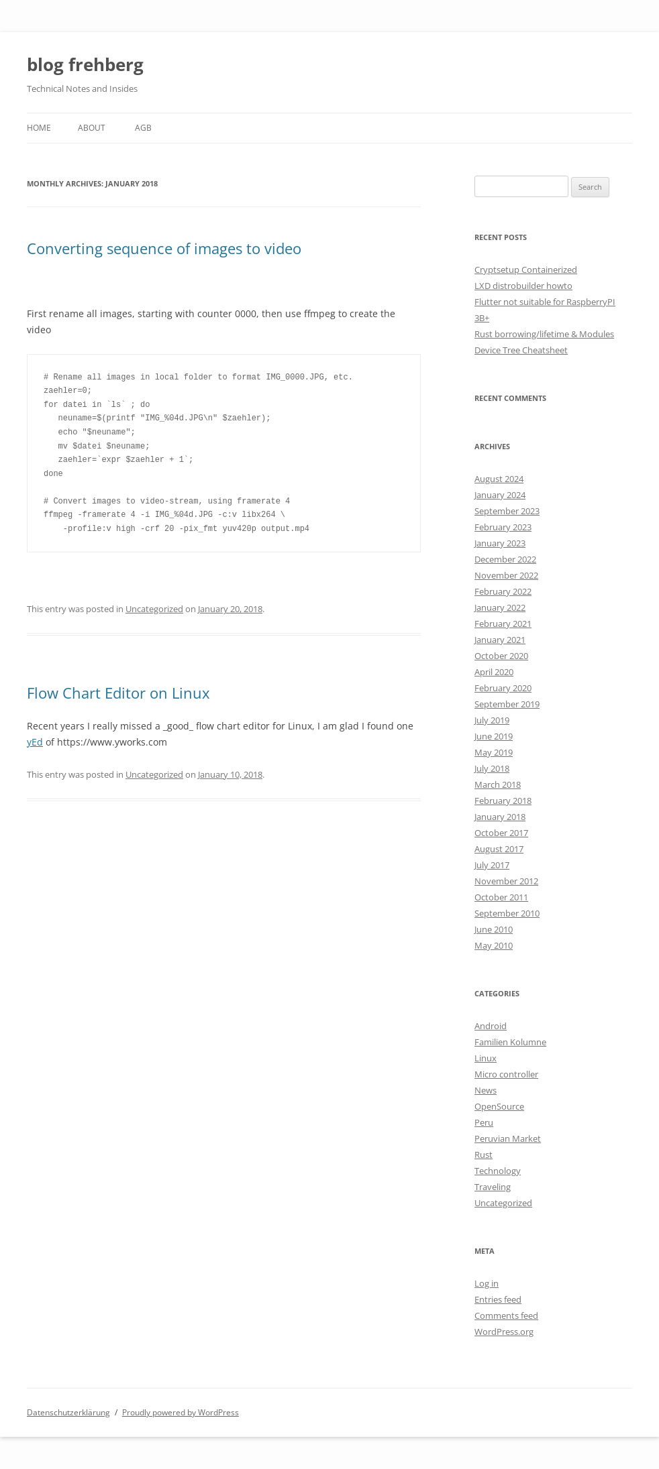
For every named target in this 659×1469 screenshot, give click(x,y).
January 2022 (499, 607)
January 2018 (499, 817)
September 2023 (507, 511)
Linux (485, 1058)
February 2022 (502, 591)
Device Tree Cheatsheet (521, 350)
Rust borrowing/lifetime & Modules (544, 334)
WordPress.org (504, 1332)
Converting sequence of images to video (164, 248)
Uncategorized (154, 609)
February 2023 (502, 527)
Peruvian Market (507, 1138)
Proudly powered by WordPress (180, 1412)
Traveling (492, 1187)
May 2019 (493, 752)
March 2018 (497, 784)
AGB (143, 127)
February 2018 (502, 801)
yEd (35, 742)
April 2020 (493, 672)
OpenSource (499, 1106)
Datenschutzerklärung (68, 1412)
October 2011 (501, 897)
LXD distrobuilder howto (523, 286)
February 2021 (502, 624)
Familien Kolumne (510, 1042)
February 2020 (502, 688)
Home (39, 127)
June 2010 (493, 929)
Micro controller (506, 1074)
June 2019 (493, 736)
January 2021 (499, 640)
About (91, 127)
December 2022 (505, 559)
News (485, 1090)
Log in (486, 1283)
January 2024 (499, 495)
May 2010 (493, 945)
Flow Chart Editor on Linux (118, 693)
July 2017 (491, 865)
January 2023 (499, 543)
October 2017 (501, 833)
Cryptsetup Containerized (525, 269)
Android (490, 1026)
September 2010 (507, 913)
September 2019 (507, 704)
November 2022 (506, 575)
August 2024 (498, 479)
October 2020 (501, 656)
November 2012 (506, 881)
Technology (497, 1171)
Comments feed (506, 1315)
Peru (483, 1122)
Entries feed (497, 1299)
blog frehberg (85, 64)
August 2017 (498, 849)
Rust (483, 1155)
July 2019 (491, 720)
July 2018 (491, 768)
